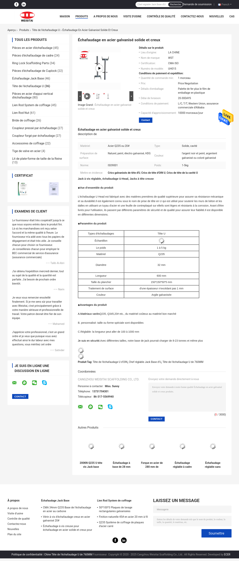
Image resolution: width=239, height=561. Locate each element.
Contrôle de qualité (161, 16)
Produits (81, 16)
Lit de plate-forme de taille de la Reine (37, 158)
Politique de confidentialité (27, 554)
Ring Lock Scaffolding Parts (30, 63)
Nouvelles (216, 16)
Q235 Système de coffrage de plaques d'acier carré (121, 524)
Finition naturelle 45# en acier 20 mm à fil (123, 516)
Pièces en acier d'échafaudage (32, 48)
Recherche (175, 4)
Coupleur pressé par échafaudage (34, 128)
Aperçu (11, 30)
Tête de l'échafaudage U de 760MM (182, 361)
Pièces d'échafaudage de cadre (32, 55)
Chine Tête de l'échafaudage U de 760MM (68, 554)
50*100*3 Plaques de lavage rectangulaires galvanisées (115, 509)
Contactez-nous (192, 16)
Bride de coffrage (23, 120)
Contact (145, 120)
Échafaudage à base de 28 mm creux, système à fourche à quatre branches (121, 464)
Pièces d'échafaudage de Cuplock (34, 71)
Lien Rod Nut (20, 113)
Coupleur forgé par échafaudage (33, 135)
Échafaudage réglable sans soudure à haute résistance (212, 464)
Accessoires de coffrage (28, 143)
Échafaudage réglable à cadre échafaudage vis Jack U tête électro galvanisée (182, 464)
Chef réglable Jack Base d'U (145, 361)
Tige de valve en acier (26, 151)
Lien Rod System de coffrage (31, 105)
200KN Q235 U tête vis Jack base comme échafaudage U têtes (91, 464)
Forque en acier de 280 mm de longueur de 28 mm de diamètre (152, 464)
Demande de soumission (197, 4)
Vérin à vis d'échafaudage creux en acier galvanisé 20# (66, 518)
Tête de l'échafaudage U (46, 30)
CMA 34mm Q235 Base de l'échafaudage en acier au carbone (67, 509)
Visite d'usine (132, 16)
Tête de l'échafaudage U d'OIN (110, 361)
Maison (65, 16)
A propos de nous (106, 16)
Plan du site (14, 534)
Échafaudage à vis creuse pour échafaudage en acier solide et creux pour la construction (67, 528)
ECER (227, 554)
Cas (231, 16)
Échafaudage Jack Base (28, 78)
